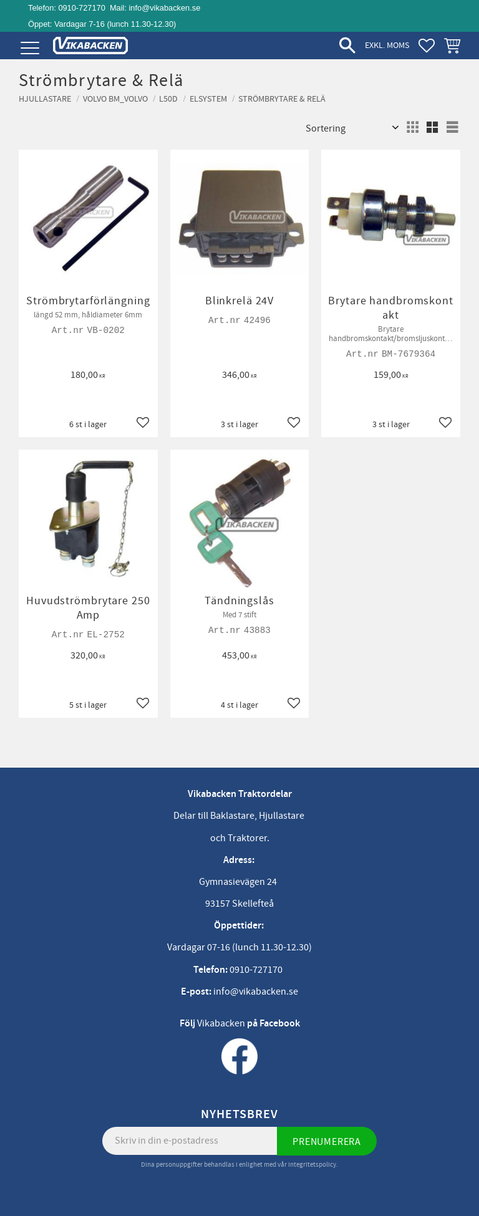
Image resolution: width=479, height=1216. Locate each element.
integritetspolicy (312, 1164)
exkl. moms (387, 45)
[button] (30, 48)
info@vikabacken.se (165, 7)
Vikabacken (221, 1023)
